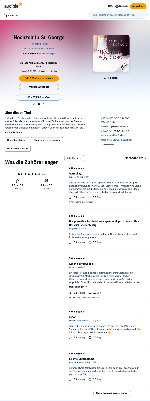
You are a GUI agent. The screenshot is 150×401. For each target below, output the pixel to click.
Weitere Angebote (39, 86)
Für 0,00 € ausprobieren (39, 78)
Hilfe (110, 6)
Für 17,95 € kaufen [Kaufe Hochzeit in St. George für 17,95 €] (39, 97)
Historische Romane (17, 148)
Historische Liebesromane (47, 140)
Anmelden (138, 6)
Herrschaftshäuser (17, 140)
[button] (34, 104)
